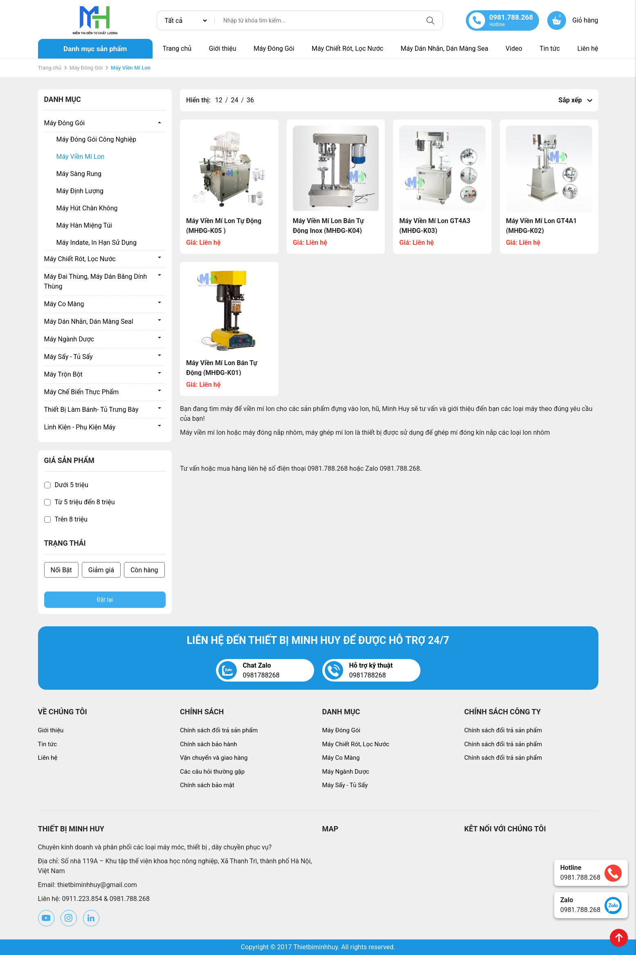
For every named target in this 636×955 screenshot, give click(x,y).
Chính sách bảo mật (207, 785)
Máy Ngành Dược (69, 339)
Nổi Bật (61, 570)
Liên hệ (587, 48)
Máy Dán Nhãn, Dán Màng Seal (88, 321)
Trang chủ (177, 48)
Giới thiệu (222, 48)
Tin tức (549, 48)
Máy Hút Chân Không (87, 208)
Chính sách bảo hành (208, 744)
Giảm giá (101, 570)
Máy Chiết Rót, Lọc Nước (347, 48)
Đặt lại (105, 599)
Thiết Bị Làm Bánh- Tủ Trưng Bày (91, 409)
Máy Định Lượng (79, 191)
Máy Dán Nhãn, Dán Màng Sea (444, 48)
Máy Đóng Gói (274, 48)
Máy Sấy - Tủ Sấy (68, 357)
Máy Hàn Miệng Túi (84, 225)
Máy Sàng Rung (79, 174)
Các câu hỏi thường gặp (212, 771)
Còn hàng (144, 570)
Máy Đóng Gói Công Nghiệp (96, 139)
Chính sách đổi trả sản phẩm (219, 730)
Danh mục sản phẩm (95, 49)
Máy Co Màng (64, 304)
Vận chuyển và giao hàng (213, 757)
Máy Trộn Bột (63, 374)
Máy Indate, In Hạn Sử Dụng (96, 242)
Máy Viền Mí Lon (80, 156)
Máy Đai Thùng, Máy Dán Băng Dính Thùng (95, 281)
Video (514, 48)
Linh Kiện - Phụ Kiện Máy (80, 427)
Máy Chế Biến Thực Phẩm (81, 392)
